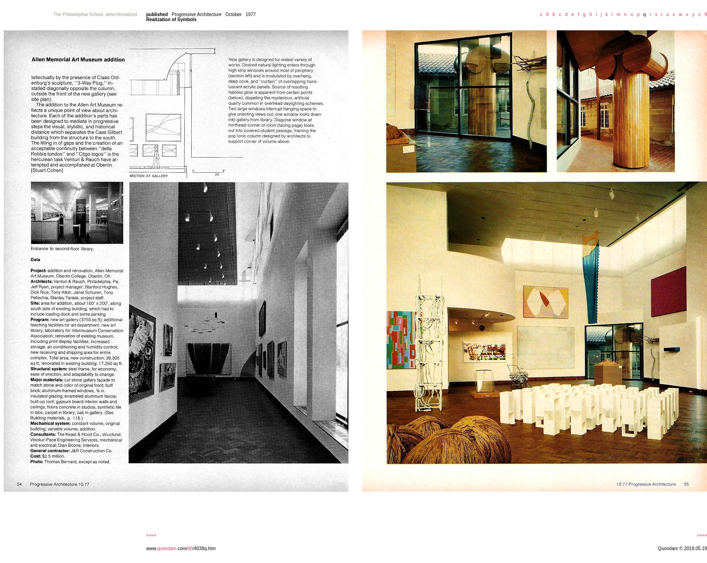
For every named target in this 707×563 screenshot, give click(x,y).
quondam (167, 548)
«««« (151, 535)
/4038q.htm (204, 548)
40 (190, 548)
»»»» (702, 535)
